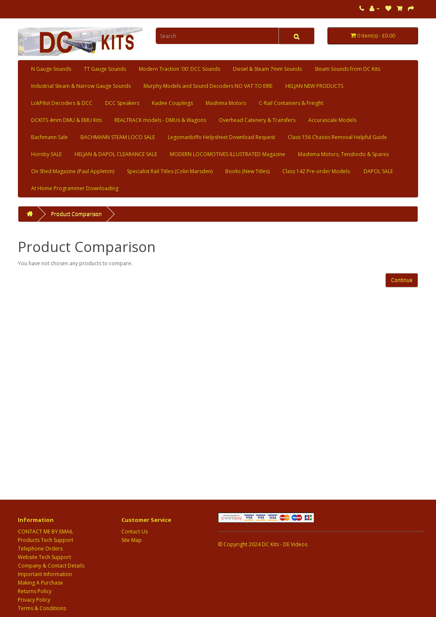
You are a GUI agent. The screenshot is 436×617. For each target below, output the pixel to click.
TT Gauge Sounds (105, 68)
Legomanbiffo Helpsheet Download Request (221, 137)
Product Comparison (76, 213)
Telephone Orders (40, 548)
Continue (402, 280)
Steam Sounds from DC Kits (347, 68)
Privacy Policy (34, 599)
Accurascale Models (332, 120)
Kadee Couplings (172, 103)
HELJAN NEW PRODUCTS (314, 86)
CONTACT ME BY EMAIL (45, 531)
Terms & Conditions (42, 608)
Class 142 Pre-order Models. (316, 171)
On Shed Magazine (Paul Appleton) (72, 171)
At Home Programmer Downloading (74, 188)
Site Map (131, 540)
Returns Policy (35, 591)
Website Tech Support (44, 557)
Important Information (45, 574)
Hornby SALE (46, 154)
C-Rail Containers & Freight (291, 103)
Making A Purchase (40, 582)
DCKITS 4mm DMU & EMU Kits (66, 120)
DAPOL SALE (378, 171)
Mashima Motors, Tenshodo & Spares (343, 154)
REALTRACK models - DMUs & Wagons (160, 120)
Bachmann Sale (49, 137)
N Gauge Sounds (51, 68)
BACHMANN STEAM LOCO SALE (117, 137)
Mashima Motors (226, 103)
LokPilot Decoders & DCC (61, 103)
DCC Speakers (122, 103)
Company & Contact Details (51, 565)
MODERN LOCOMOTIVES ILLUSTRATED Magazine (227, 154)
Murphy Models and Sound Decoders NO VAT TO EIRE (207, 86)
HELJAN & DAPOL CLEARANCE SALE (116, 154)
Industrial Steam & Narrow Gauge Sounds (81, 86)
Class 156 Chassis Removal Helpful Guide (337, 137)
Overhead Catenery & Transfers (257, 120)
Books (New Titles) (247, 171)
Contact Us (134, 531)
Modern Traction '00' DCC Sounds (179, 68)
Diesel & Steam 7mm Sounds (267, 68)
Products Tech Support (45, 540)
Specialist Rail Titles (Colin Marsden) (169, 171)
